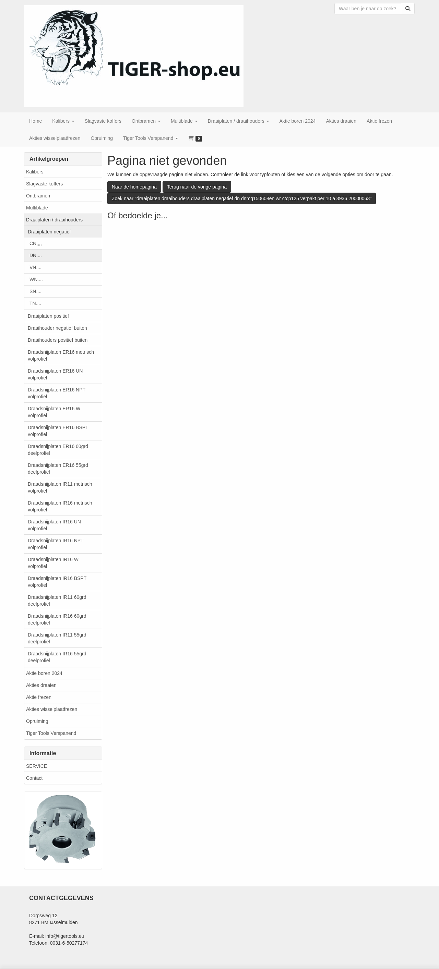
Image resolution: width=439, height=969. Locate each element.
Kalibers (35, 171)
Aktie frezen (38, 697)
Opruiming (37, 721)
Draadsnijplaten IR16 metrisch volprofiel (60, 506)
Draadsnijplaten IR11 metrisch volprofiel (60, 487)
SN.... (35, 291)
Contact (34, 778)
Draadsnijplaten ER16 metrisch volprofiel (61, 355)
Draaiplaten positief (48, 316)
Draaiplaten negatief (49, 231)
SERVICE (36, 766)
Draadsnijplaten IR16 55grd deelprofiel (57, 657)
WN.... (36, 279)
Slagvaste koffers (44, 183)
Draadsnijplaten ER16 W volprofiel (54, 412)
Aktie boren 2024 (44, 673)
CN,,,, (35, 243)
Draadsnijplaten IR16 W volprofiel (53, 563)
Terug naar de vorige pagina (197, 187)
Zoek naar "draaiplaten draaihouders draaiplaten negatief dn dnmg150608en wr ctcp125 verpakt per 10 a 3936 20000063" (241, 198)
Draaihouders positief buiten (57, 340)
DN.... (35, 255)
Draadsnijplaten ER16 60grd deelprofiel (58, 450)
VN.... (35, 267)
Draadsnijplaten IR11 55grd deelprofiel (57, 638)
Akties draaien (41, 685)
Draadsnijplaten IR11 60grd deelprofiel (57, 600)
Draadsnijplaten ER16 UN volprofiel (55, 374)
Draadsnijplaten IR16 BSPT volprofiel (57, 582)
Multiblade (37, 207)
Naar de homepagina (134, 187)
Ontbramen (38, 195)
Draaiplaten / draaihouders (54, 219)
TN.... (35, 303)
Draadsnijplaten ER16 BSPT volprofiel (58, 431)
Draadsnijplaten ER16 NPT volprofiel (56, 393)
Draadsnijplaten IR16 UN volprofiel (54, 525)
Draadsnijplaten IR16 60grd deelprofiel (57, 619)
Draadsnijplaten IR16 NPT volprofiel (56, 544)
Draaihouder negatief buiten (57, 328)
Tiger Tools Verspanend (51, 733)
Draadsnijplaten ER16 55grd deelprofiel (58, 468)
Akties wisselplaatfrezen (51, 709)
